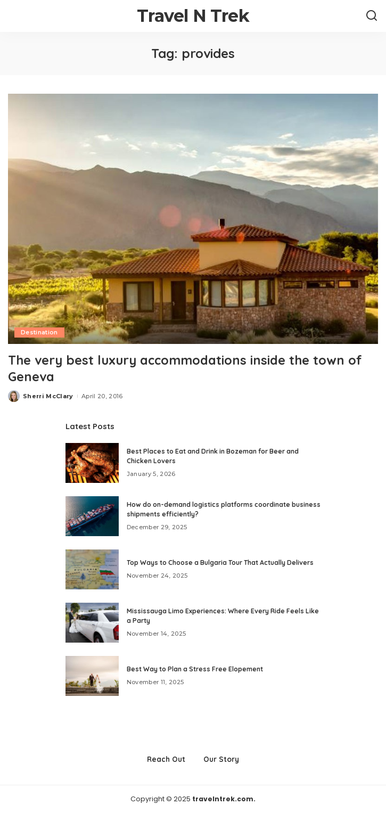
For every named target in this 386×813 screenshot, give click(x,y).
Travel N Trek (193, 15)
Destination (39, 332)
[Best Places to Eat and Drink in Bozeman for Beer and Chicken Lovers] (92, 463)
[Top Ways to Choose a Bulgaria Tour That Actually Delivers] (92, 569)
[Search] (371, 16)
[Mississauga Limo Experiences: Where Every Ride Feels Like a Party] (92, 623)
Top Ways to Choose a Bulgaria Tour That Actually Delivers (220, 562)
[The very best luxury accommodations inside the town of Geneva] (193, 219)
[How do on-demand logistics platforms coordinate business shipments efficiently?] (92, 516)
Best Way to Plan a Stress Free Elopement (195, 669)
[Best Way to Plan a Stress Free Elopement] (92, 676)
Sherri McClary (48, 396)
